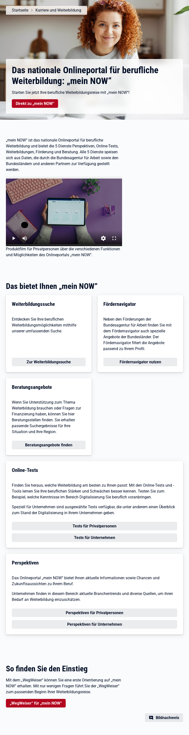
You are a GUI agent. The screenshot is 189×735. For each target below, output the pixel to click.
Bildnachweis (167, 717)
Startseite (20, 10)
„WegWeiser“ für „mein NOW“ (36, 703)
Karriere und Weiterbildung (58, 10)
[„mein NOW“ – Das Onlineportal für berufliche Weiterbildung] (64, 211)
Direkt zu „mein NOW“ (35, 103)
